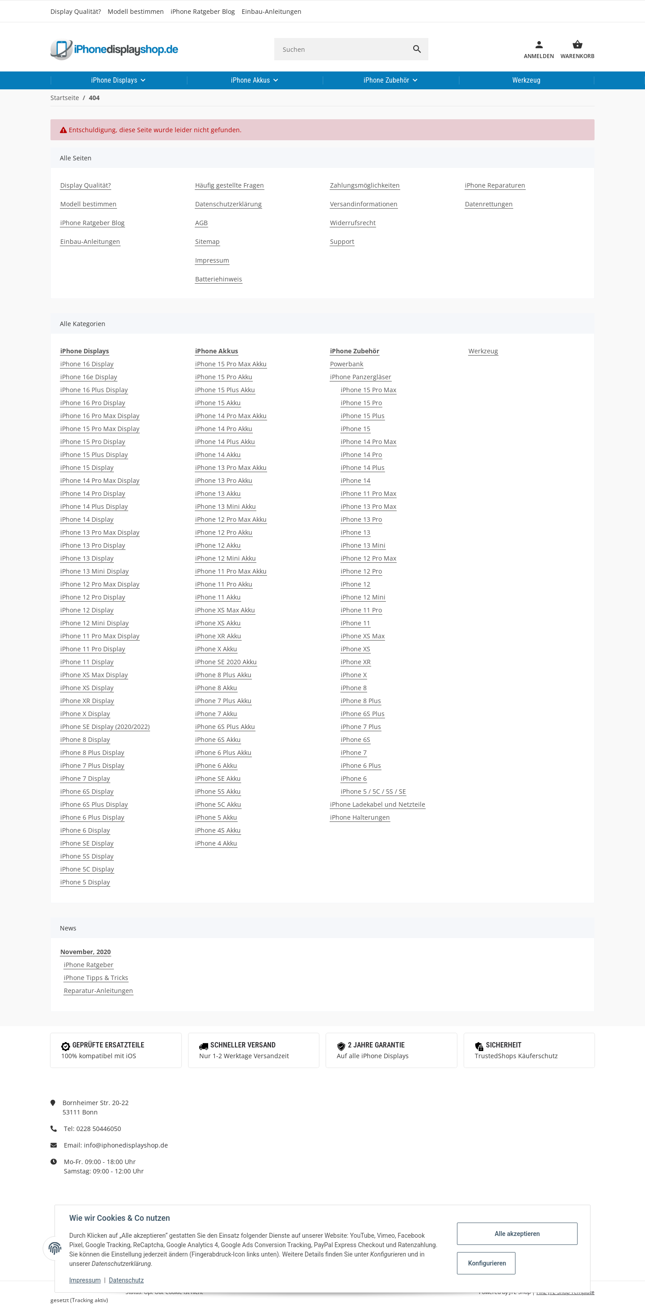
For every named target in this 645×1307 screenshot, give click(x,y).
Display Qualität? (75, 11)
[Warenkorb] (574, 49)
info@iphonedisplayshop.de (126, 1145)
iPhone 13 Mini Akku (225, 506)
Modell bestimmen (136, 11)
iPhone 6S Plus (363, 713)
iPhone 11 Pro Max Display (99, 636)
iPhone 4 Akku (216, 843)
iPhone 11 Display (86, 662)
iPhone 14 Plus (363, 467)
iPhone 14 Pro (361, 454)
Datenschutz (126, 1280)
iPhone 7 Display (85, 778)
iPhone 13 (355, 532)
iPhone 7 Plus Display (92, 765)
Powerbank (346, 364)
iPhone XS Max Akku (225, 610)
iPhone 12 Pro (361, 571)
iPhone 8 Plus (361, 700)
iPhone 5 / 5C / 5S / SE (373, 791)
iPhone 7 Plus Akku (223, 700)
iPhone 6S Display (86, 791)
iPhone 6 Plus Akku (223, 752)
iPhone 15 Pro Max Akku (231, 364)
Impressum (85, 1280)
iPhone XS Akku (218, 623)
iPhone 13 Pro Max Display (99, 532)
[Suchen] (340, 49)
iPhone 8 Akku (216, 687)
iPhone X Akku (216, 649)
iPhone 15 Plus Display (94, 454)
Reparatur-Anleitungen (98, 990)
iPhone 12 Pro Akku (223, 532)
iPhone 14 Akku (218, 454)
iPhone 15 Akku (218, 402)
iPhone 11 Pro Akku (223, 584)
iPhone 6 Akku (216, 765)
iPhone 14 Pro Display (92, 493)
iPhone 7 (354, 752)
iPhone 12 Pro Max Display (99, 584)
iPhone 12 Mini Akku (225, 558)
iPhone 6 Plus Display (92, 817)
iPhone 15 (355, 428)
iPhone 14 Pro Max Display (99, 480)
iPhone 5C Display (87, 869)
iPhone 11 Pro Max (368, 493)
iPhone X (354, 674)
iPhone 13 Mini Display (94, 571)
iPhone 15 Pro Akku (223, 377)
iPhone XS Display (86, 687)
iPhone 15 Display (86, 467)
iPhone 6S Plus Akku (225, 726)
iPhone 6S (355, 739)
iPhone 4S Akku (218, 830)
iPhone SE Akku (218, 778)
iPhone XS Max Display (94, 674)
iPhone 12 (355, 584)
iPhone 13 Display (86, 558)
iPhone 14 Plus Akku (225, 441)
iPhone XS (355, 649)
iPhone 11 (355, 623)
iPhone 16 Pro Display (92, 402)
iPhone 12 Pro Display (92, 597)
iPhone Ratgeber (88, 964)
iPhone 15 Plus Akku (225, 389)
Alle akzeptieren (517, 1233)
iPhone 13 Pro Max (368, 506)
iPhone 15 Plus (363, 415)
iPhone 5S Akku (218, 791)
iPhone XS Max (363, 636)
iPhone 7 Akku (216, 713)
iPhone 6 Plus (361, 765)
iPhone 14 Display (86, 519)
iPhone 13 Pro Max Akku (231, 467)
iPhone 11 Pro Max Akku (231, 571)
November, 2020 (85, 951)
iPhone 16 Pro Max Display (99, 415)
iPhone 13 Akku (218, 493)
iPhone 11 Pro (361, 610)
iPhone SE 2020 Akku (226, 662)
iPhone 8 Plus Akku (223, 674)
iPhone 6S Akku (218, 739)
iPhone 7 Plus (361, 726)
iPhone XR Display (87, 700)
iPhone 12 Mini (363, 597)
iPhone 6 (354, 778)
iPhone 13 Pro (361, 519)
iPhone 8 (354, 687)
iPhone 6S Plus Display (94, 804)
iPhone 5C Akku (218, 804)
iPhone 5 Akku (216, 817)
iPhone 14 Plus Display (94, 506)
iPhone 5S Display (86, 856)
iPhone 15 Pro (361, 402)
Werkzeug (483, 351)
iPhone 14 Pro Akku (223, 428)
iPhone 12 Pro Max (368, 558)
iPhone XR (356, 662)
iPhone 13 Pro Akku (223, 480)
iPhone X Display (85, 713)
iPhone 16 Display (86, 364)
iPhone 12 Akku (218, 545)
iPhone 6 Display (85, 830)
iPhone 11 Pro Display (92, 649)
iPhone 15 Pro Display (92, 441)
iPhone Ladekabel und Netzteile (377, 804)
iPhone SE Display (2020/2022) (105, 726)
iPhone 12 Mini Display (94, 623)
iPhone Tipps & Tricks (96, 977)
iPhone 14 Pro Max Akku (231, 415)
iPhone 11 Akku (218, 597)
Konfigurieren (487, 1263)
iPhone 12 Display (86, 610)
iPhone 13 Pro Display (92, 545)
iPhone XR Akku (218, 636)
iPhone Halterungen (360, 817)
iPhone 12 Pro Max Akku (231, 519)
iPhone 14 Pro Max (368, 441)
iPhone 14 (355, 480)
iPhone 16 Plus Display (94, 389)
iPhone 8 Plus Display (92, 752)
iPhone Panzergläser (360, 377)
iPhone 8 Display (85, 739)
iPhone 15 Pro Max (368, 389)
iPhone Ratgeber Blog (203, 11)
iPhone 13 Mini (363, 545)
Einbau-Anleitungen (272, 11)
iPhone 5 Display (85, 882)
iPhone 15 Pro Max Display (99, 428)
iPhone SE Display (86, 843)
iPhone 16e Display (88, 377)
